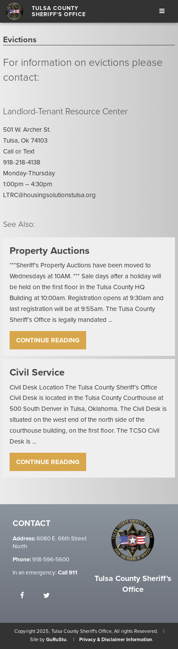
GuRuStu (56, 639)
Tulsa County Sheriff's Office (59, 11)
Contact (31, 523)
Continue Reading (48, 340)
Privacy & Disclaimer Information (115, 639)
